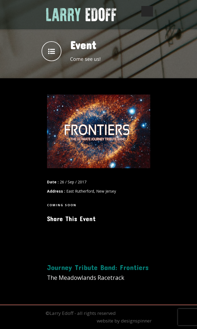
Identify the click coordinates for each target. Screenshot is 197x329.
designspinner (136, 321)
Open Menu (147, 11)
